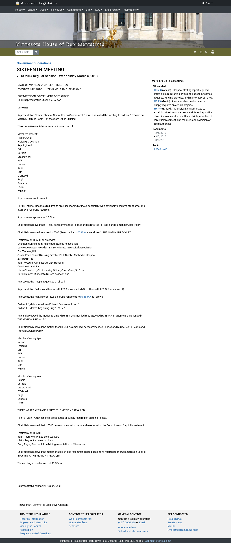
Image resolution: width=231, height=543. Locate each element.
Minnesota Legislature (37, 3)
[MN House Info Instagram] (201, 52)
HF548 (158, 101)
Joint (43, 9)
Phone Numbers (127, 527)
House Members (78, 522)
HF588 (158, 90)
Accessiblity (26, 529)
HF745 (158, 108)
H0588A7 (85, 296)
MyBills (171, 526)
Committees (74, 9)
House (19, 9)
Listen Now (160, 149)
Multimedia (111, 9)
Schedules (56, 9)
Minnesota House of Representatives (60, 44)
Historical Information (32, 518)
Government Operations (34, 63)
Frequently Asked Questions (35, 533)
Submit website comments (133, 531)
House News (174, 518)
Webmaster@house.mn (158, 540)
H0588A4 (81, 232)
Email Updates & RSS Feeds (182, 529)
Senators (74, 526)
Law (97, 9)
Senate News (174, 522)
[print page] (213, 52)
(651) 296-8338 (127, 522)
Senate (31, 9)
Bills (88, 9)
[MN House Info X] (195, 52)
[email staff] (207, 52)
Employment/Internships (33, 522)
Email (142, 522)
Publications (130, 9)
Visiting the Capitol (30, 526)
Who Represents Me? (80, 518)
